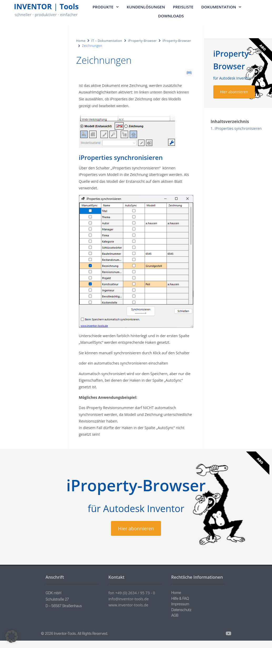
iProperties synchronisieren (238, 128)
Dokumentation (221, 7)
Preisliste (183, 6)
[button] (11, 636)
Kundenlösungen (146, 6)
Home (81, 40)
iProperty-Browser (142, 40)
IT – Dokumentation (106, 40)
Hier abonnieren (234, 91)
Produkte (106, 7)
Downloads (171, 15)
